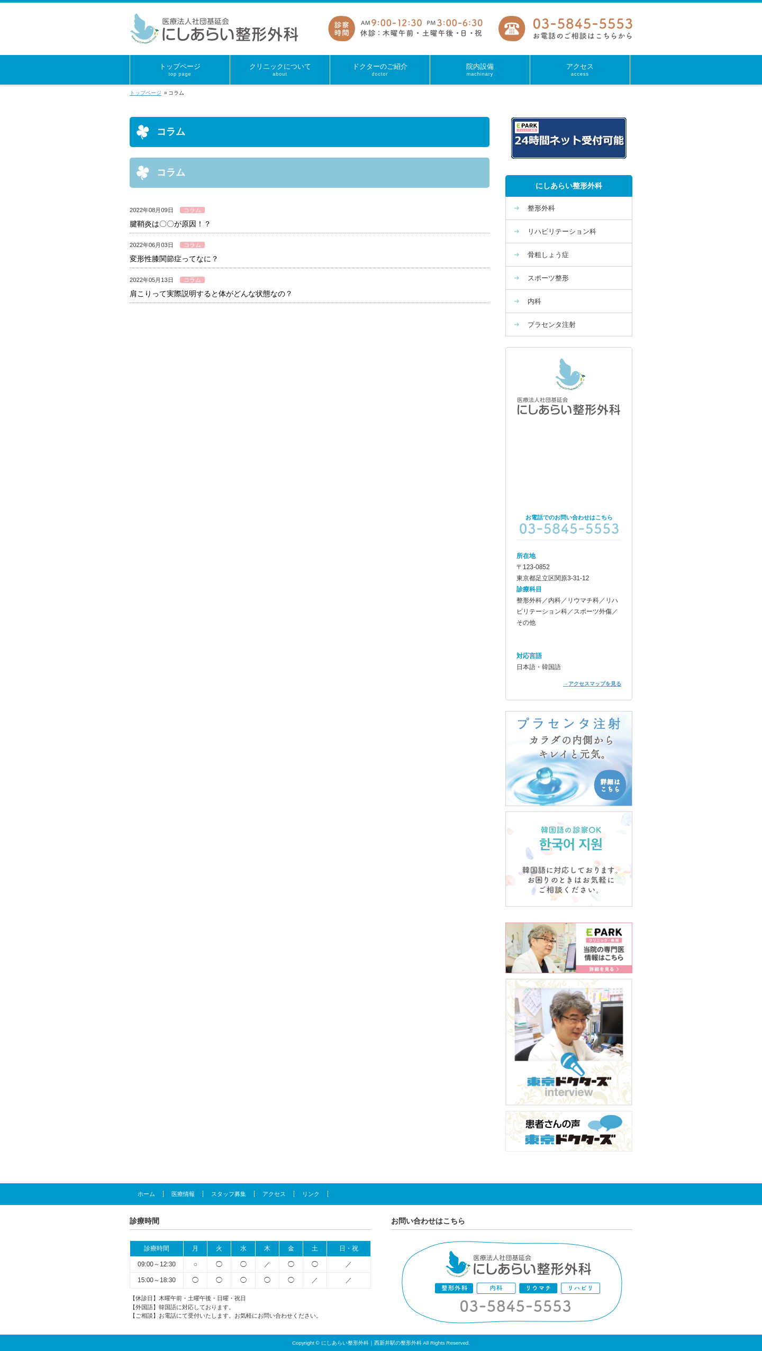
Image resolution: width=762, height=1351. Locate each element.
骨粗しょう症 (548, 255)
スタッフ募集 (228, 1194)
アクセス (274, 1194)
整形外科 (541, 208)
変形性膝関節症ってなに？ (174, 258)
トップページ (145, 93)
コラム (192, 210)
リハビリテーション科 (562, 231)
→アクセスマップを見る (592, 684)
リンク (311, 1194)
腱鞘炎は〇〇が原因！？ (170, 224)
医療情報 (183, 1194)
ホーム (146, 1194)
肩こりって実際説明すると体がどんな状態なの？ (211, 293)
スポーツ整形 (548, 278)
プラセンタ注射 (552, 324)
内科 (534, 301)
